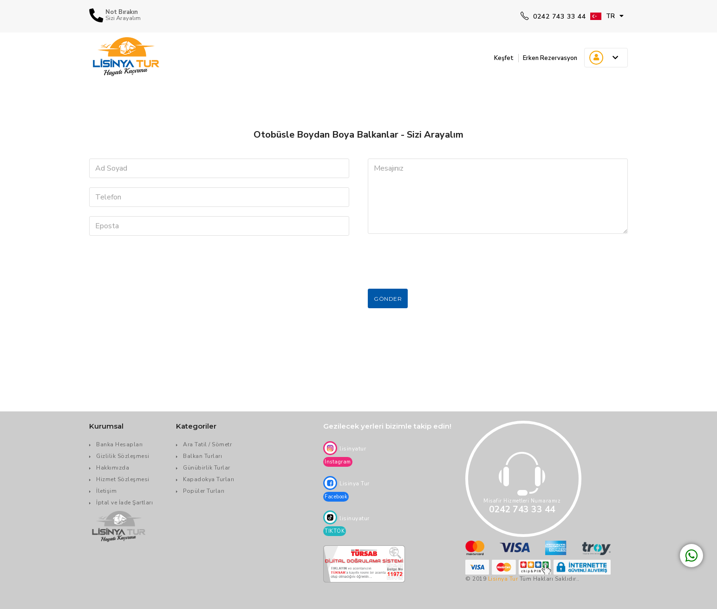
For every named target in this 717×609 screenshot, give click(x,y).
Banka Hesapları (119, 444)
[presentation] (438, 261)
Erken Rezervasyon (545, 58)
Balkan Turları (202, 456)
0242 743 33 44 (553, 16)
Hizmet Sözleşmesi (123, 479)
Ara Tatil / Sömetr (207, 444)
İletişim (106, 491)
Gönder (388, 298)
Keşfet (491, 58)
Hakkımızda (112, 467)
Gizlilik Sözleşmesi (123, 456)
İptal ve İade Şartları (124, 502)
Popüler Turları (204, 491)
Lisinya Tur (503, 579)
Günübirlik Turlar (206, 467)
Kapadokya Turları (209, 479)
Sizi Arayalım (123, 18)
